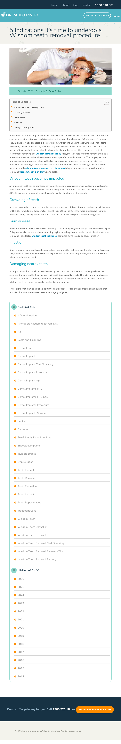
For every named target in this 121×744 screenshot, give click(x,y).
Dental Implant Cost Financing (35, 364)
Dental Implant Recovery (32, 372)
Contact (87, 5)
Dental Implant (26, 356)
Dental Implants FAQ (30, 388)
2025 (21, 587)
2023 (21, 603)
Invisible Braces (27, 453)
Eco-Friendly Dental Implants (35, 437)
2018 (21, 644)
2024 (21, 595)
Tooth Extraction (27, 486)
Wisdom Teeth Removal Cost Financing (41, 543)
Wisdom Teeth (26, 519)
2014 (21, 676)
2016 (21, 660)
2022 (21, 611)
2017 (21, 652)
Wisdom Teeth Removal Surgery (37, 559)
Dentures (23, 429)
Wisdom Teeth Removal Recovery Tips (41, 551)
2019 (21, 636)
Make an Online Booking (95, 709)
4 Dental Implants (28, 315)
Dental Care (25, 348)
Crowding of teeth (22, 112)
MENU (116, 16)
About (65, 5)
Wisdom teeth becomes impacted (29, 107)
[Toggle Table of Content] (105, 102)
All (19, 332)
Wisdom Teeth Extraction (32, 527)
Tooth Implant (26, 494)
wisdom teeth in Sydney (48, 153)
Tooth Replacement (29, 502)
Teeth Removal (26, 478)
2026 (21, 579)
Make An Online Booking (97, 15)
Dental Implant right (29, 380)
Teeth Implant (26, 470)
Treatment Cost (27, 510)
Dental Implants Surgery (32, 413)
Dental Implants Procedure (33, 405)
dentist (22, 421)
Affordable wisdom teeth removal (37, 323)
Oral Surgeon (25, 462)
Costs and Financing (29, 340)
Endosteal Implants (29, 445)
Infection (18, 122)
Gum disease (19, 117)
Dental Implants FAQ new (33, 397)
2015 (21, 668)
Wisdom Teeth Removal (32, 535)
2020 (21, 627)
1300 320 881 (104, 5)
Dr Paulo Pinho (22, 15)
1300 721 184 (62, 709)
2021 (21, 619)
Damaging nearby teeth (24, 127)
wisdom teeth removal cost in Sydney (45, 168)
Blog (75, 5)
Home (54, 5)
